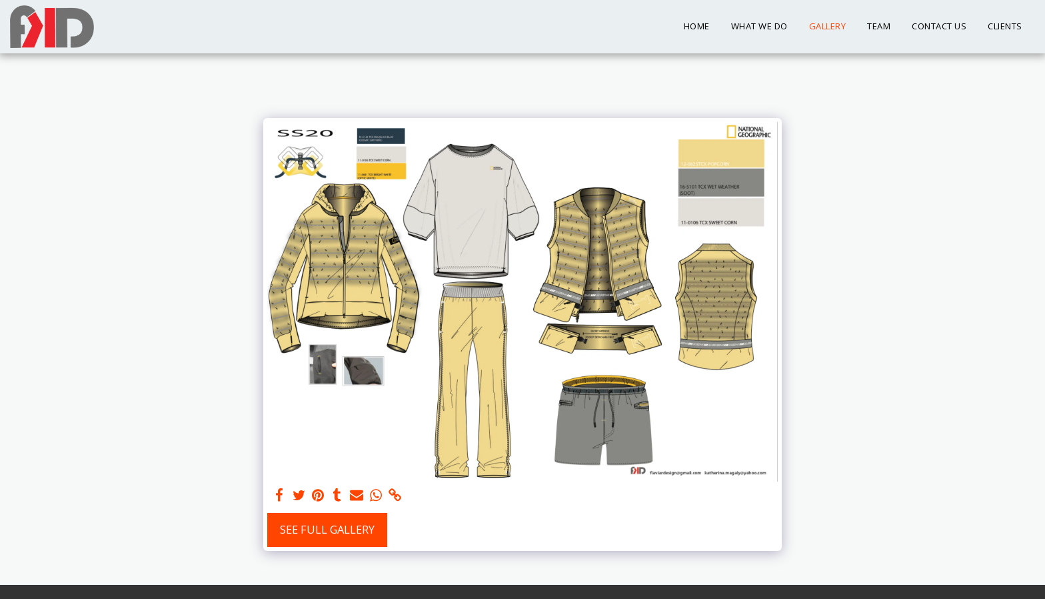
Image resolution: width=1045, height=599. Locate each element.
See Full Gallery (327, 529)
